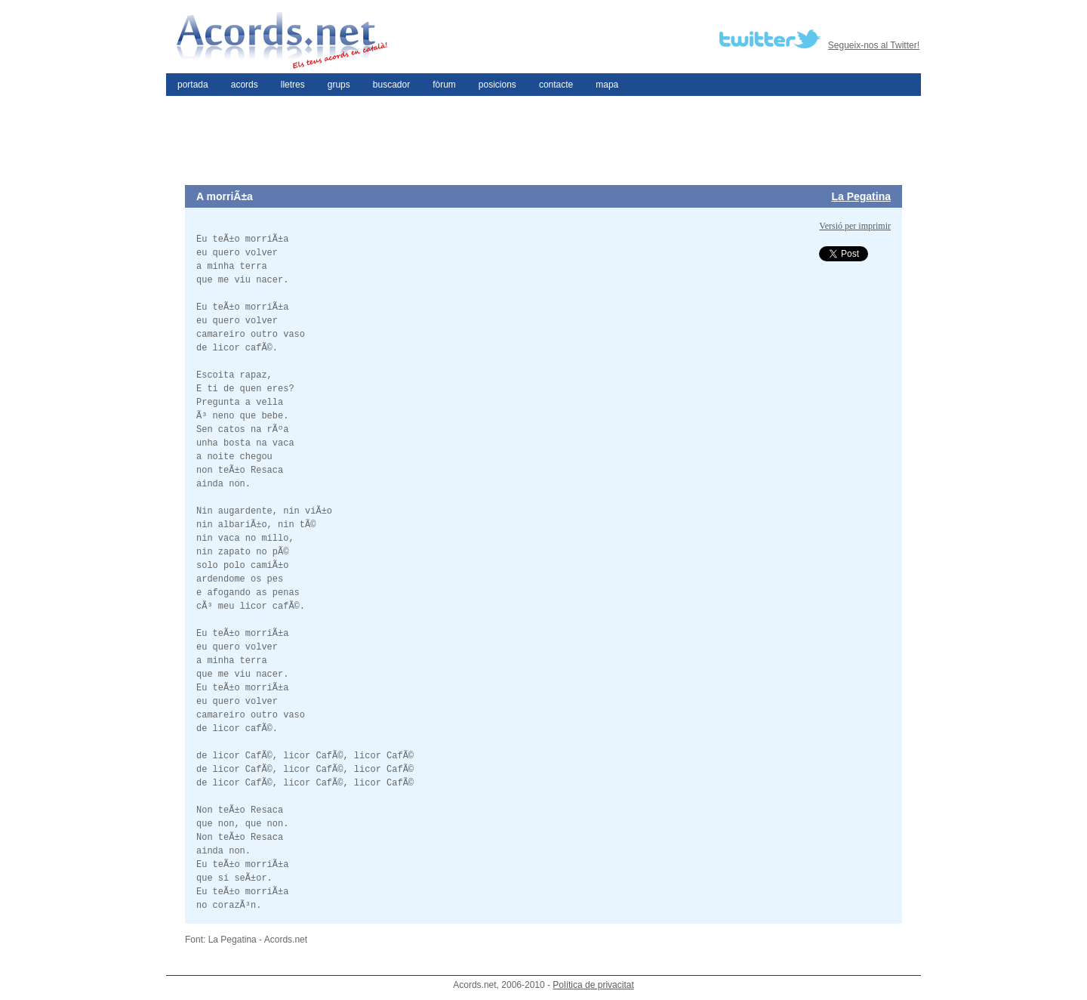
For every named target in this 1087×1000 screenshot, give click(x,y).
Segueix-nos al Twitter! (873, 45)
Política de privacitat (593, 985)
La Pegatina (861, 196)
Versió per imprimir (855, 226)
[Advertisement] (543, 140)
